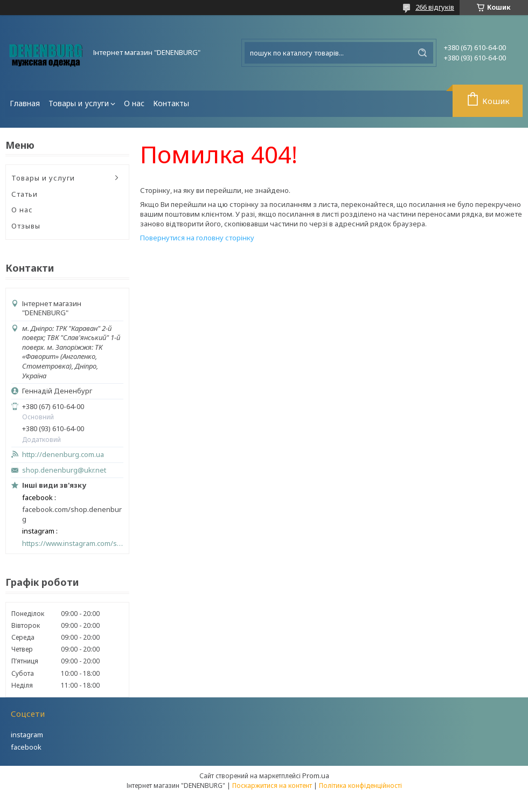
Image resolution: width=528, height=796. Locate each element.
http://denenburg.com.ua (63, 454)
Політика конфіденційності (360, 785)
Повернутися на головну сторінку (197, 238)
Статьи (24, 194)
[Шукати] (422, 53)
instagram (27, 734)
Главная (25, 103)
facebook (26, 747)
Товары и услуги (78, 103)
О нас (134, 103)
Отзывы (25, 226)
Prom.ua (315, 775)
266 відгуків (434, 7)
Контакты (171, 103)
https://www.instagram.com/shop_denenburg (72, 543)
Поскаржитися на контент (272, 785)
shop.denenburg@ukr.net (64, 470)
